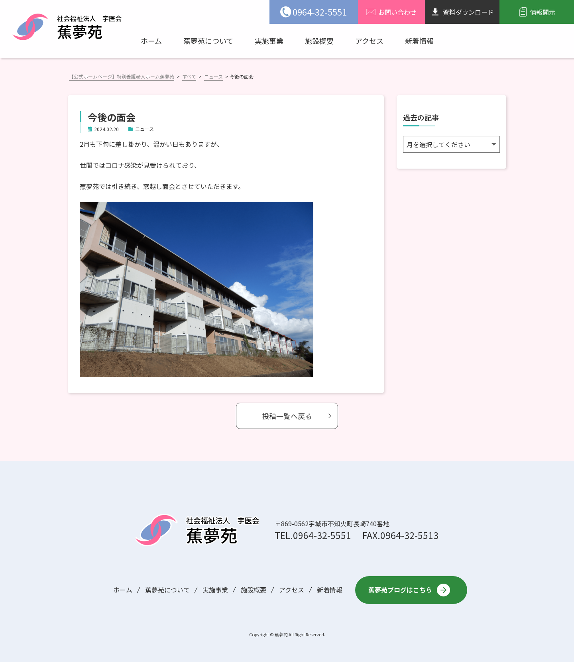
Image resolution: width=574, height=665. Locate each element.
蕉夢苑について (208, 40)
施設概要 (319, 40)
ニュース (144, 128)
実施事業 (269, 40)
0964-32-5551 (322, 535)
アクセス (369, 40)
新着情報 (419, 40)
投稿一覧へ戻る (287, 416)
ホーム (151, 40)
